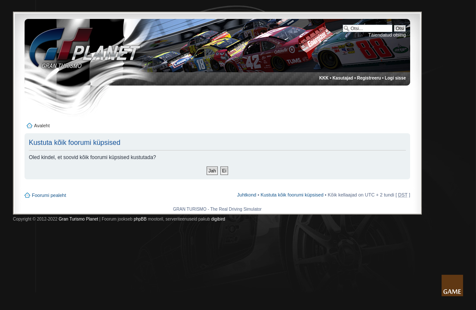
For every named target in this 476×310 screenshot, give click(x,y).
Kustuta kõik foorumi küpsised (291, 194)
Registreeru (369, 78)
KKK (324, 78)
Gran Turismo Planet (78, 219)
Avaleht (42, 125)
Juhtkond (247, 194)
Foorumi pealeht (49, 195)
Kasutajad (343, 78)
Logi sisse (395, 78)
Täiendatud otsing (387, 34)
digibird (218, 219)
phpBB (140, 219)
